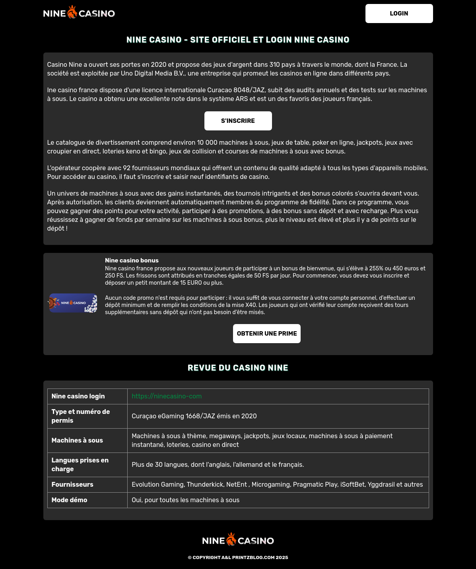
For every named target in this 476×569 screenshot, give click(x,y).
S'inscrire (238, 120)
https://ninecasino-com (167, 396)
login (399, 13)
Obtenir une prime (267, 333)
